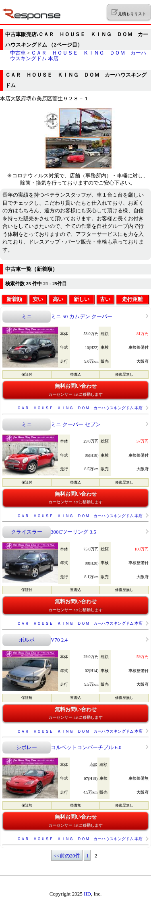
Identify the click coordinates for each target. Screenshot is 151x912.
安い (38, 299)
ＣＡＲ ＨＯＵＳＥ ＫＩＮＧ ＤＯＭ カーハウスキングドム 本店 (78, 55)
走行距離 (132, 299)
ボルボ (27, 640)
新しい (81, 299)
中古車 (18, 53)
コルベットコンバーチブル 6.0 (86, 747)
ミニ (26, 316)
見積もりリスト (129, 12)
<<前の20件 (67, 856)
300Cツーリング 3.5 (73, 532)
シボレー (26, 747)
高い (58, 299)
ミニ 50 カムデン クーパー (81, 316)
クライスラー (26, 532)
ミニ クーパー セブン (76, 424)
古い (105, 299)
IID (87, 894)
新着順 (14, 299)
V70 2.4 (59, 640)
